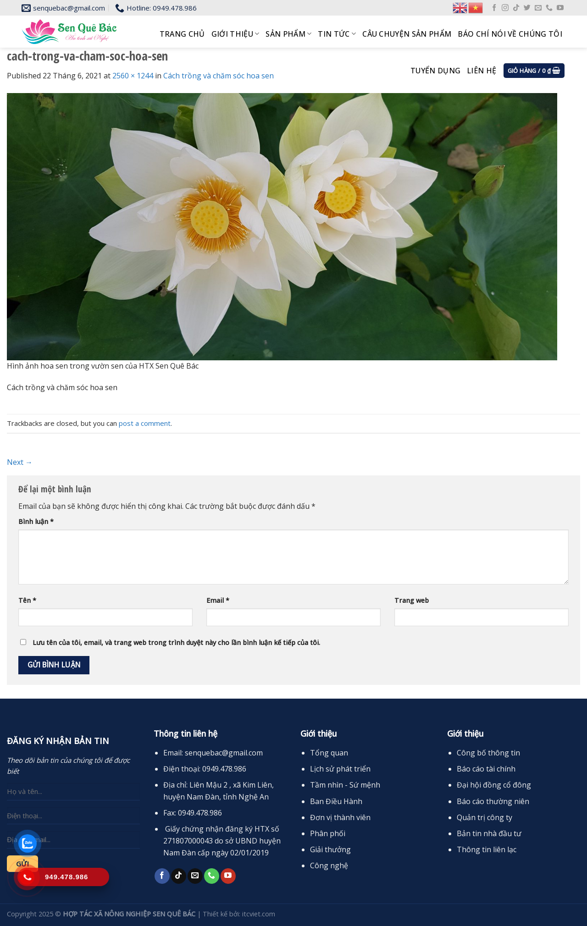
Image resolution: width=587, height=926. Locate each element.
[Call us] (549, 8)
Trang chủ (182, 34)
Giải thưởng (330, 849)
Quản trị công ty (484, 817)
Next (20, 462)
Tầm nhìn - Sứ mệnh (345, 785)
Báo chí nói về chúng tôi (510, 34)
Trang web (411, 600)
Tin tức (337, 34)
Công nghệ (329, 865)
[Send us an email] (538, 8)
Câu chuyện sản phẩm (406, 34)
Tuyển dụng (435, 71)
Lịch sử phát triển (340, 769)
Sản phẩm (288, 34)
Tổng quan (329, 753)
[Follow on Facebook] (494, 8)
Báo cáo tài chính (486, 769)
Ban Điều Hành (336, 801)
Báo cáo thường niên (493, 801)
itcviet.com (258, 913)
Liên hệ (481, 71)
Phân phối (327, 833)
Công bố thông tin (488, 753)
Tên (27, 600)
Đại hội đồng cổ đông (494, 785)
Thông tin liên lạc (486, 849)
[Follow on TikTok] (516, 8)
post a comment (145, 423)
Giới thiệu (235, 34)
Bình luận (36, 521)
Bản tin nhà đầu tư (489, 833)
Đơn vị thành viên (340, 817)
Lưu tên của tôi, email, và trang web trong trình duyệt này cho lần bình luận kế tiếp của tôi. (176, 642)
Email (217, 600)
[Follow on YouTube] (560, 8)
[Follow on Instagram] (505, 8)
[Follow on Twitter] (527, 8)
